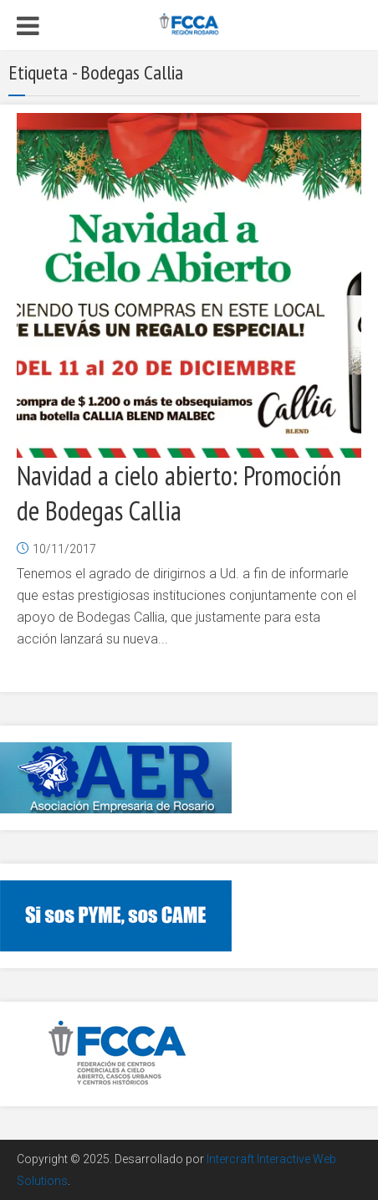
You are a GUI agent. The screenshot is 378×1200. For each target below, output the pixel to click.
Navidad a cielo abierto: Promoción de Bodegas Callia (179, 493)
